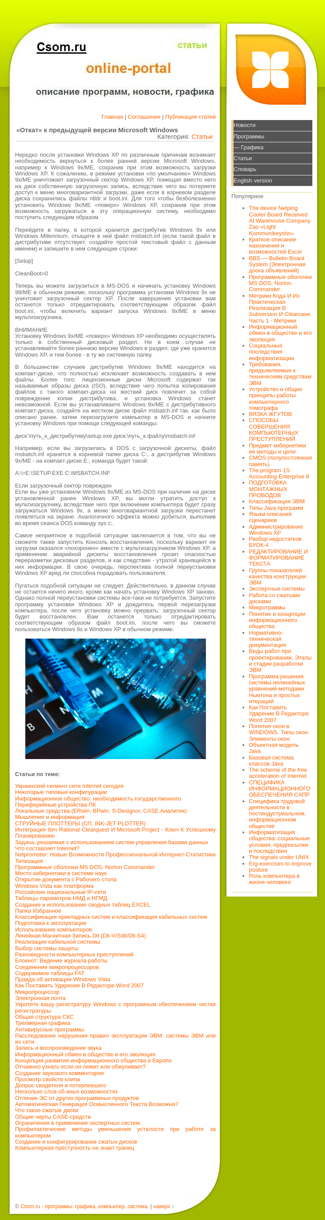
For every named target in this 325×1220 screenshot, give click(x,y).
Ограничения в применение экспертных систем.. (79, 1123)
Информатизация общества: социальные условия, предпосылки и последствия (279, 841)
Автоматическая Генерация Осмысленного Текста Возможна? (96, 1104)
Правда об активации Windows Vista (62, 979)
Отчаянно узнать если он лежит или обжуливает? (80, 1066)
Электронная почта (40, 998)
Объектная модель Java (274, 748)
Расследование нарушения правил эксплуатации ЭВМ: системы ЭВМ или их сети (115, 1038)
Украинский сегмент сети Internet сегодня (69, 786)
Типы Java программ (276, 508)
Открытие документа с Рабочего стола (66, 879)
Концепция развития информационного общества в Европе (93, 1060)
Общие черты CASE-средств (53, 1116)
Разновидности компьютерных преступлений (74, 954)
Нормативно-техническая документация (267, 639)
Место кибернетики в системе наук (61, 873)
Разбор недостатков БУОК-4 (275, 542)
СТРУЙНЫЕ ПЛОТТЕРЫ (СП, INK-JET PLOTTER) (80, 823)
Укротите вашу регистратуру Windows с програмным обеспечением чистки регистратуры (115, 1007)
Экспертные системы (277, 588)
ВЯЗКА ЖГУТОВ (270, 414)
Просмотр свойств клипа (47, 1079)
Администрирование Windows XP (276, 529)
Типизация (29, 861)
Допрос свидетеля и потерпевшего (60, 1085)
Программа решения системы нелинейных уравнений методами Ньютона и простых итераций (277, 689)
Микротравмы (267, 607)
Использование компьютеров (53, 929)
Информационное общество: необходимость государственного (98, 798)
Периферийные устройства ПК (55, 804)
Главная (112, 116)
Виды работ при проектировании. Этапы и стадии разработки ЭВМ (280, 660)
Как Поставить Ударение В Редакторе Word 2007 (79, 985)
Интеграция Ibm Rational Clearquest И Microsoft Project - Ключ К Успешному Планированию (115, 832)
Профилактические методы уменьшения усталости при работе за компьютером (115, 1132)
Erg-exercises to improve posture (280, 866)
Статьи (202, 136)
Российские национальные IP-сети (60, 892)
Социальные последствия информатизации (271, 351)
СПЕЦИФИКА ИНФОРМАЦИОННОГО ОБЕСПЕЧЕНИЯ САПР (280, 788)
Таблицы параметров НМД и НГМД (61, 898)
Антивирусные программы (49, 1029)
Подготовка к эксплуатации (50, 923)
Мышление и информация (50, 817)
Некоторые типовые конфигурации (61, 792)
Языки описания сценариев (270, 517)
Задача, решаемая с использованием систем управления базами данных (112, 842)
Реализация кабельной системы (57, 941)
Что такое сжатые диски (47, 1110)
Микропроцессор (37, 992)
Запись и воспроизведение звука (58, 1048)
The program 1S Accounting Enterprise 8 (279, 473)
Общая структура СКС (44, 1017)
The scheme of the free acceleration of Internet (278, 772)
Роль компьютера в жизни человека (274, 879)
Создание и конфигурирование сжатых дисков (76, 1141)
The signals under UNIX (279, 857)
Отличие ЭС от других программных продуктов (77, 1098)
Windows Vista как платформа (54, 886)
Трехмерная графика (43, 1023)
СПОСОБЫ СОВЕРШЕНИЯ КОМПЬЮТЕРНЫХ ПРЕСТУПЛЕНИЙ (274, 429)
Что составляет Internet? (47, 848)
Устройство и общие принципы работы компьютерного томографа (275, 398)
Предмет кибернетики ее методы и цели (277, 448)
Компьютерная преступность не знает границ (74, 1147)
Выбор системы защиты (47, 948)
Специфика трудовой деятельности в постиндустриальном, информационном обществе (277, 813)
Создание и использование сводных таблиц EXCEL (83, 904)
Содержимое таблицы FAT (50, 973)
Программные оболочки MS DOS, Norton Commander (85, 867)
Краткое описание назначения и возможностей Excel (275, 245)
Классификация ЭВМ (277, 501)
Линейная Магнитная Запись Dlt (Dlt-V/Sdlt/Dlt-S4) (80, 935)
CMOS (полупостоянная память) (280, 460)
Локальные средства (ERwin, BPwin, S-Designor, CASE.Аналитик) (101, 811)
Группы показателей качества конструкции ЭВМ (277, 576)
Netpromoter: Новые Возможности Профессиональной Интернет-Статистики (115, 854)
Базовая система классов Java (271, 760)
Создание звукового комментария (59, 1073)
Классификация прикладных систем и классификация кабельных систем (111, 917)
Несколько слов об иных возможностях (66, 1091)
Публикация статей (190, 116)
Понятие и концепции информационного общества (277, 620)
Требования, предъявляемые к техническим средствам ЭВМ (280, 373)
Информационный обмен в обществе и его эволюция (85, 1054)
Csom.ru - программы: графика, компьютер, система (84, 1206)
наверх (161, 1206)
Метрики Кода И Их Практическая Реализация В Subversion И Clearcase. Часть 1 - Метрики (280, 308)
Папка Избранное (38, 910)
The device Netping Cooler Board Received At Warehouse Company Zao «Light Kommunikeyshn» (280, 220)
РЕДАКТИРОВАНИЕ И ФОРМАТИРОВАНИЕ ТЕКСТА (278, 557)
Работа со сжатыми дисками (275, 598)
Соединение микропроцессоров (57, 967)
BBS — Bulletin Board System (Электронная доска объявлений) (277, 264)
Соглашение (144, 116)
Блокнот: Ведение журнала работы (61, 960)
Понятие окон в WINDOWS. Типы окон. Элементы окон (279, 732)
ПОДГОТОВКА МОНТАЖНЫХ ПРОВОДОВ (268, 488)
